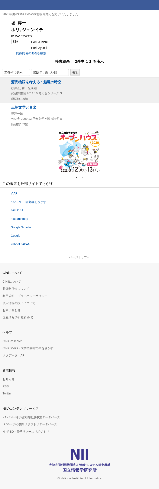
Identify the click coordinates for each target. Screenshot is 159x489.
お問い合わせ (11, 310)
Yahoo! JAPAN (20, 244)
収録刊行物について (16, 288)
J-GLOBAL (18, 210)
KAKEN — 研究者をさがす (28, 202)
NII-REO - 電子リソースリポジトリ (26, 431)
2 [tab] (84, 177)
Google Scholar (21, 227)
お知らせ (8, 379)
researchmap (19, 218)
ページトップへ (79, 257)
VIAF (14, 193)
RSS (6, 386)
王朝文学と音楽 (23, 107)
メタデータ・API (14, 355)
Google (15, 235)
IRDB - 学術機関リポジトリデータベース (30, 424)
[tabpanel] (79, 152)
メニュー (154, 5)
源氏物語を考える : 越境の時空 (36, 82)
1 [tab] (78, 177)
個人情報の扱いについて (19, 303)
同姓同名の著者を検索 (31, 53)
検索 (144, 5)
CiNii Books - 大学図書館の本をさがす (28, 348)
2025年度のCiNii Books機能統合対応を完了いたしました (40, 14)
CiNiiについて (12, 281)
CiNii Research (12, 341)
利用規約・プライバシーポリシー (25, 296)
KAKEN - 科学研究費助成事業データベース (31, 417)
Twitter (7, 393)
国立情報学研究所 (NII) (18, 317)
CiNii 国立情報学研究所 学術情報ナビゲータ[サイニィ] (19, 5)
